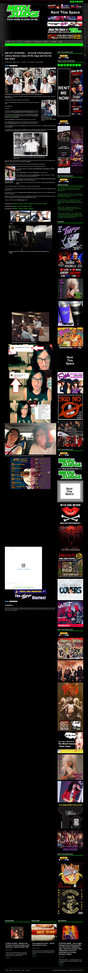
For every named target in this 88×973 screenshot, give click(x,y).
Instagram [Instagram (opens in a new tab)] (30, 208)
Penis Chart (37, 41)
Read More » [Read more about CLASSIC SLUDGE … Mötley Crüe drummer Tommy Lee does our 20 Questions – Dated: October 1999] (8, 957)
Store (60, 41)
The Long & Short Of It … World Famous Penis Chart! (43, 944)
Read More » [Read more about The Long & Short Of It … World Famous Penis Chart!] (34, 955)
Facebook (20, 203)
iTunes (35, 203)
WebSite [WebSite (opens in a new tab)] (16, 208)
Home (8, 41)
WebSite (15, 203)
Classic (46, 42)
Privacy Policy (80, 970)
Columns (28, 42)
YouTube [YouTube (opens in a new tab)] (20, 206)
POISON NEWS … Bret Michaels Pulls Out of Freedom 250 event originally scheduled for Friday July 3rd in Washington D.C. (70, 189)
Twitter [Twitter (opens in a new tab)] (29, 206)
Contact (54, 41)
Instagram (30, 203)
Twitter (25, 203)
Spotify (39, 203)
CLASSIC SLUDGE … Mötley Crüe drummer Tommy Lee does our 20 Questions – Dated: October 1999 (17, 945)
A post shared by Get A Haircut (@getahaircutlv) (23, 587)
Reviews (20, 42)
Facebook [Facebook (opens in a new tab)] (14, 206)
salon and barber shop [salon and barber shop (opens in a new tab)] (9, 115)
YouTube (44, 203)
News (13, 41)
